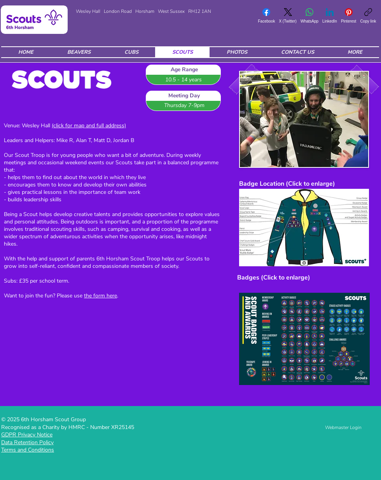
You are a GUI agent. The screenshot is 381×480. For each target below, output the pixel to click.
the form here (100, 295)
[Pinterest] (348, 15)
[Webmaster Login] (343, 427)
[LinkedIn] (329, 15)
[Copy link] (368, 15)
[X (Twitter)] (288, 15)
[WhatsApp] (309, 15)
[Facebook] (266, 15)
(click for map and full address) (89, 125)
